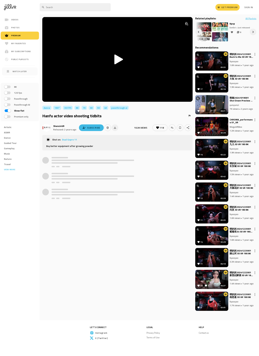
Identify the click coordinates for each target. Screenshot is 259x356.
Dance (7, 137)
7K (84, 108)
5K (98, 108)
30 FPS (67, 108)
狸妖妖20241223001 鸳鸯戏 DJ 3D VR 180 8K (240, 230)
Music (7, 153)
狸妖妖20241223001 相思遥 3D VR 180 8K (240, 296)
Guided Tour (10, 143)
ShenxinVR (58, 126)
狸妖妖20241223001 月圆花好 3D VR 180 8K (241, 186)
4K (105, 108)
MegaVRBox (236, 126)
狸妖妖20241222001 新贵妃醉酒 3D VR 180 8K (241, 274)
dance (47, 108)
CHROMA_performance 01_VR (241, 121)
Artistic (8, 127)
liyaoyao (234, 61)
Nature (8, 159)
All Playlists (250, 18)
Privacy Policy (153, 332)
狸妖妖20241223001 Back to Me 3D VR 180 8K (241, 55)
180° (57, 108)
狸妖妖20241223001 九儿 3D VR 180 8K (240, 143)
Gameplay (9, 148)
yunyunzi (234, 105)
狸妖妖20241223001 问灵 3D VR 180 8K (240, 208)
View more (9, 169)
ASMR (7, 132)
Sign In (248, 7)
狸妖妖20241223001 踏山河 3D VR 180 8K (240, 252)
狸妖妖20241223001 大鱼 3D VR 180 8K (240, 77)
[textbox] (75, 7)
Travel (7, 164)
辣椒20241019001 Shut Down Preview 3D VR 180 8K (241, 99)
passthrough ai (119, 108)
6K (91, 108)
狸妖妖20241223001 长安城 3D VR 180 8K (240, 165)
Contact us (204, 332)
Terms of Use (153, 337)
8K (77, 108)
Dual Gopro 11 (69, 139)
